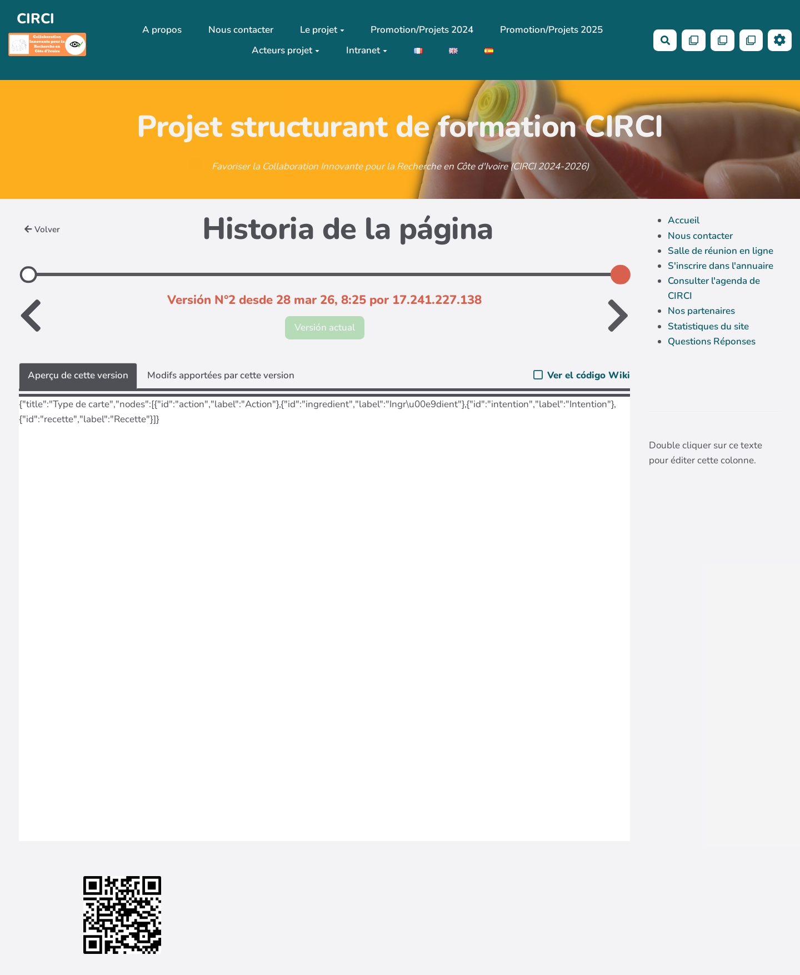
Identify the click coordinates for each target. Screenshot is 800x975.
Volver (42, 229)
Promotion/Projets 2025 (551, 29)
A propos (162, 29)
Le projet (322, 29)
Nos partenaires (701, 310)
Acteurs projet (285, 50)
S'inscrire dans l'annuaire (720, 265)
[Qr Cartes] (694, 40)
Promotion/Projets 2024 (422, 29)
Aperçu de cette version (78, 375)
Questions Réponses (712, 341)
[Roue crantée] (780, 40)
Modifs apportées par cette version (220, 375)
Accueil (683, 220)
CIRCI (35, 18)
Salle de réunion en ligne (720, 250)
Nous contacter (240, 29)
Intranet (366, 50)
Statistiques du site (708, 326)
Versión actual (324, 327)
